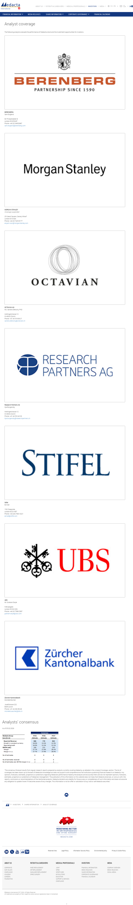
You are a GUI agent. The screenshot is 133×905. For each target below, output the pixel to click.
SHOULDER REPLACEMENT (38, 872)
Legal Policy (65, 851)
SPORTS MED (60, 872)
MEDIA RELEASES (34, 14)
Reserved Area (52, 851)
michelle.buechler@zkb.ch (13, 711)
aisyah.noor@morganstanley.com (16, 223)
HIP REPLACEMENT (36, 870)
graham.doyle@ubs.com (13, 613)
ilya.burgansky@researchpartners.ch (17, 418)
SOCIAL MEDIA (111, 872)
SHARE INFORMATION (54, 14)
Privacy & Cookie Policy (119, 851)
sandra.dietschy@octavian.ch (15, 321)
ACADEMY (8, 874)
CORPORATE (8, 868)
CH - (112, 6)
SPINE (58, 870)
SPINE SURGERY (35, 874)
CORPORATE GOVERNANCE (77, 14)
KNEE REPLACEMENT (36, 868)
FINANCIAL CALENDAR (102, 14)
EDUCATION (59, 877)
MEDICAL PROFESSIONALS (76, 6)
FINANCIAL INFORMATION (12, 14)
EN (115, 6)
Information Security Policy (81, 851)
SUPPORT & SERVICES (62, 879)
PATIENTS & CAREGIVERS (55, 6)
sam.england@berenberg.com (15, 126)
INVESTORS (17, 805)
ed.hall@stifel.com (11, 516)
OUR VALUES (8, 870)
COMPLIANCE (9, 872)
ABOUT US (39, 6)
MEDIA (102, 6)
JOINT (58, 868)
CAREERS (7, 877)
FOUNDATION (9, 879)
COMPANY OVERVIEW (113, 868)
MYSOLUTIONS (60, 874)
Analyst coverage (50, 805)
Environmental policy (100, 851)
